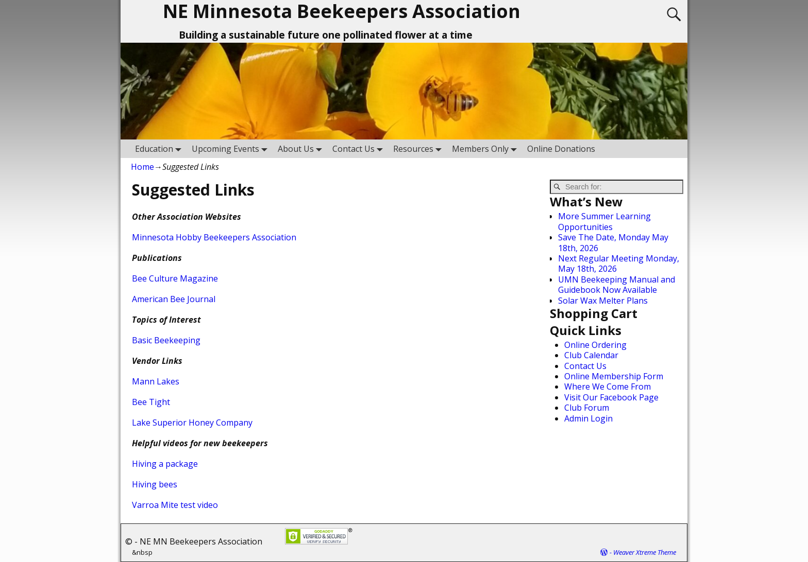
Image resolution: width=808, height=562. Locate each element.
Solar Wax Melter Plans (603, 300)
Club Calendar (591, 355)
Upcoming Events (232, 148)
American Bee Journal (173, 299)
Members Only (486, 148)
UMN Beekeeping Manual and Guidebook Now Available (616, 284)
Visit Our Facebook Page (611, 397)
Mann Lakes (155, 381)
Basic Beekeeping (166, 340)
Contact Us (359, 148)
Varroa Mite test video (175, 505)
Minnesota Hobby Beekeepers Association (214, 237)
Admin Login (588, 418)
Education (160, 148)
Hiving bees (154, 484)
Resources (419, 148)
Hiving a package (165, 463)
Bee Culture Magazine (175, 278)
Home (142, 166)
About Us (302, 148)
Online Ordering (595, 344)
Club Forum (586, 407)
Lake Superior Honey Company (192, 422)
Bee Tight (151, 402)
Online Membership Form (613, 376)
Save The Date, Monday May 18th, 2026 (613, 242)
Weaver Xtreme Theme (644, 552)
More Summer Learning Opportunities (604, 221)
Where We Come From (607, 386)
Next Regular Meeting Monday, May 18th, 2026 (618, 263)
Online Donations (561, 148)
